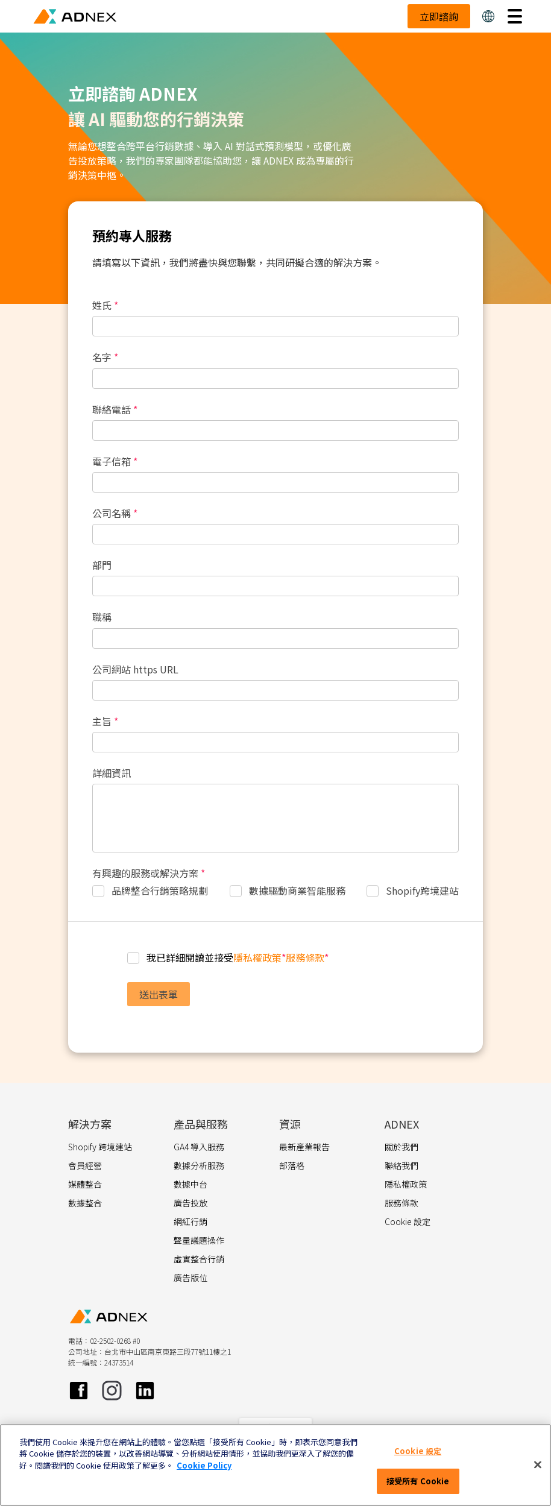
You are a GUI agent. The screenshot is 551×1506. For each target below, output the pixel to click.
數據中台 (190, 1184)
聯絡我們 (401, 1165)
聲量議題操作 (199, 1240)
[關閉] (537, 1464)
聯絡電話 (114, 409)
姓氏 (105, 305)
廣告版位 (190, 1277)
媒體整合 (85, 1184)
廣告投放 (190, 1203)
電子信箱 (114, 461)
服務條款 (305, 957)
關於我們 (401, 1147)
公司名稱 (114, 513)
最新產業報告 (304, 1147)
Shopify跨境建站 (422, 890)
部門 (102, 565)
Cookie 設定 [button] (407, 1221)
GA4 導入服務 (199, 1147)
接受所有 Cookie (417, 1481)
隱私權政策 (257, 957)
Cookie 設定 (417, 1451)
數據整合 (85, 1203)
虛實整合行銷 (199, 1259)
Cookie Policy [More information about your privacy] (204, 1465)
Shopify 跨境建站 (100, 1147)
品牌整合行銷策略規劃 (160, 890)
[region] (275, 1465)
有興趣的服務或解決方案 (148, 873)
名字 (105, 357)
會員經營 (85, 1165)
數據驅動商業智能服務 (297, 890)
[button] (488, 16)
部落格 (291, 1165)
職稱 (102, 617)
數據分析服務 (199, 1165)
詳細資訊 (111, 773)
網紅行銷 (190, 1221)
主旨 (105, 721)
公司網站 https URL (135, 669)
